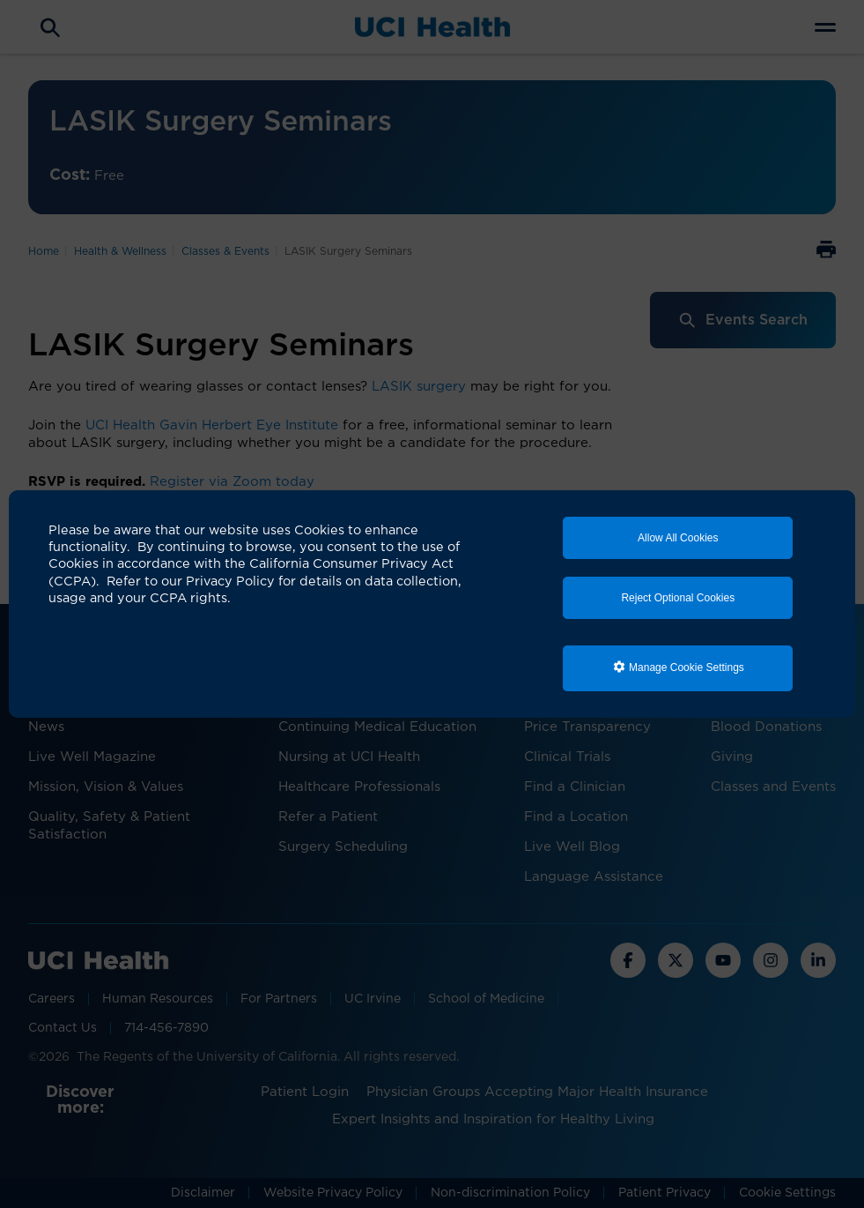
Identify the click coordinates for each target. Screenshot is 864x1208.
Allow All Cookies (678, 538)
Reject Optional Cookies (678, 598)
